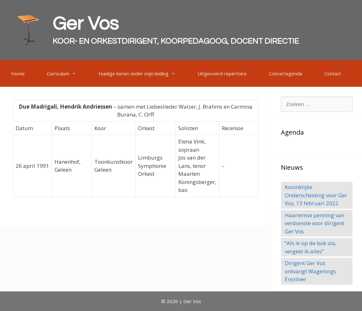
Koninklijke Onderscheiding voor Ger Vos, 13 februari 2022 (316, 195)
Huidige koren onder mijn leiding (142, 73)
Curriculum (67, 73)
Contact (332, 73)
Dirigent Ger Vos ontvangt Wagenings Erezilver (310, 271)
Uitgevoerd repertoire (222, 73)
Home (18, 73)
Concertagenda (285, 73)
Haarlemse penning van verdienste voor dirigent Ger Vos (314, 223)
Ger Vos (85, 24)
